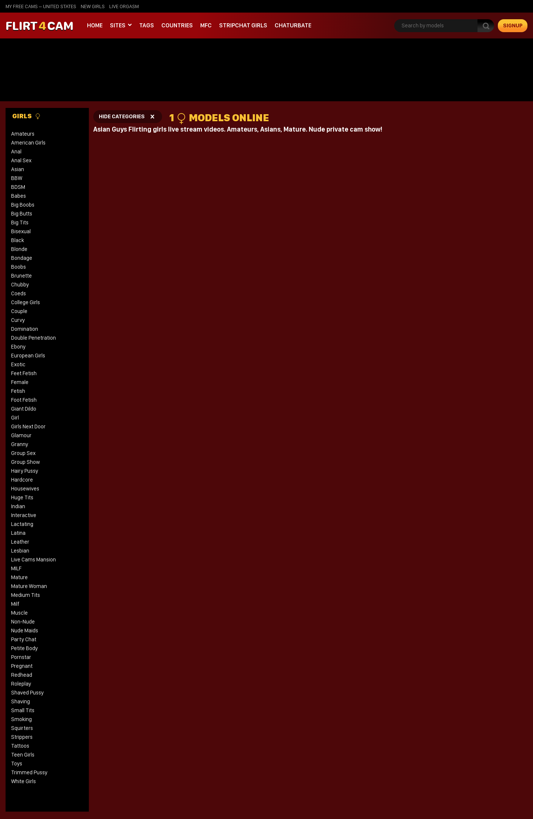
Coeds (18, 293)
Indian (18, 506)
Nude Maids (24, 630)
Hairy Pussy (24, 471)
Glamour (21, 435)
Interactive (23, 515)
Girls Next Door (28, 426)
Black (17, 240)
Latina (18, 533)
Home (95, 25)
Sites (117, 25)
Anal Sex (21, 160)
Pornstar (21, 657)
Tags (146, 25)
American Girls (28, 142)
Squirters (22, 728)
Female (20, 382)
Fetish (18, 391)
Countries (177, 25)
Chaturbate (293, 25)
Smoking (21, 719)
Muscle (19, 612)
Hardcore (22, 479)
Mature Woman (29, 586)
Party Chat (23, 639)
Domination (24, 329)
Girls (26, 116)
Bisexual (21, 231)
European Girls (28, 355)
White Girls (23, 781)
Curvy (18, 320)
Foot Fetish (24, 400)
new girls (93, 6)
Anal (16, 151)
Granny (19, 444)
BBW (16, 178)
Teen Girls (22, 754)
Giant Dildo (23, 408)
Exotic (18, 364)
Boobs (18, 267)
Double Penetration (33, 337)
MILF (16, 568)
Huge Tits (22, 497)
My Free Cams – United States (41, 6)
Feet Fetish (24, 373)
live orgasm (124, 6)
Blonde (19, 249)
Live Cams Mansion (33, 559)
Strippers (22, 737)
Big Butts (21, 213)
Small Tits (22, 710)
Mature (19, 577)
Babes (18, 196)
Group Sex (23, 453)
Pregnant (22, 666)
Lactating (22, 524)
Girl (15, 417)
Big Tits (20, 222)
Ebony (18, 346)
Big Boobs (22, 204)
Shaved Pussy (27, 692)
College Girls (25, 302)
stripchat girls (243, 25)
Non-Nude (23, 621)
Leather (20, 541)
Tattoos (20, 745)
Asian (17, 169)
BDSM (18, 187)
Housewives (25, 488)
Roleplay (21, 683)
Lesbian (20, 550)
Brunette (21, 275)
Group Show (25, 462)
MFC (206, 25)
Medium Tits (25, 595)
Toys (16, 763)
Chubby (20, 284)
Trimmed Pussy (29, 772)
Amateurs (22, 133)
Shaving (20, 701)
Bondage (21, 258)
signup (513, 25)
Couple (19, 311)
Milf (15, 604)
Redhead (21, 675)
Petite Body (24, 648)
